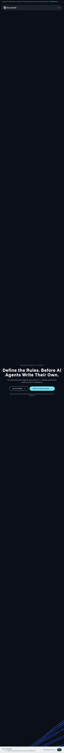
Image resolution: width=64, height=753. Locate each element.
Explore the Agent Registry (42, 388)
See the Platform (18, 388)
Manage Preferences (49, 749)
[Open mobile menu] (58, 7)
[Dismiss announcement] (62, 1)
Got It (59, 749)
